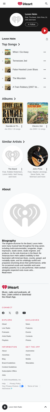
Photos (28, 340)
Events (28, 332)
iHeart (4, 324)
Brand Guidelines (8, 363)
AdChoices (7, 389)
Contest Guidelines (9, 367)
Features (29, 328)
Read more (7, 272)
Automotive (30, 351)
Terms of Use (33, 386)
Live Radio (6, 328)
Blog (3, 359)
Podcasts (5, 332)
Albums (9, 98)
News (28, 324)
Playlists (5, 340)
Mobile (28, 359)
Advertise (5, 355)
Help (4, 384)
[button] (44, 30)
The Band (32, 17)
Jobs (4, 375)
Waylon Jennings (40, 172)
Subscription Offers (9, 371)
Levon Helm (8, 174)
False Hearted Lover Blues (25, 69)
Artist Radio (6, 336)
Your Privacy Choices (12, 386)
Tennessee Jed (20, 61)
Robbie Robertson (14, 172)
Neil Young (18, 174)
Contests (29, 336)
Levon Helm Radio (15, 407)
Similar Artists (13, 141)
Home (28, 355)
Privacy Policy (15, 384)
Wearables (30, 363)
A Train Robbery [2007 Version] (26, 87)
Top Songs (11, 44)
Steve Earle (35, 174)
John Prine (41, 17)
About (4, 351)
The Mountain (19, 78)
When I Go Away (21, 52)
